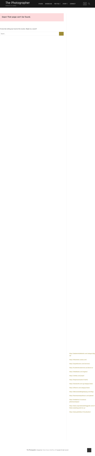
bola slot (71, 17)
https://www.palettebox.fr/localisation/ (80, 412)
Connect (73, 4)
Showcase (48, 4)
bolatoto (71, 129)
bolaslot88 (72, 29)
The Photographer (18, 3)
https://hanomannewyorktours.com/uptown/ (81, 395)
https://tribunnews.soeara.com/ (78, 359)
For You (56, 4)
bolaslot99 (72, 185)
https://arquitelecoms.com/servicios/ (79, 364)
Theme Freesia (46, 450)
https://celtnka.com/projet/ (76, 376)
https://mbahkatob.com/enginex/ (78, 372)
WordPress (52, 450)
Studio (41, 4)
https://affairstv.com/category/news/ (79, 388)
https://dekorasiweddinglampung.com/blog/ (81, 392)
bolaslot (71, 37)
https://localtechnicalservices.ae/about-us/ (81, 368)
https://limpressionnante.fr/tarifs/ (78, 380)
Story (65, 4)
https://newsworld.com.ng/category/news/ (81, 384)
